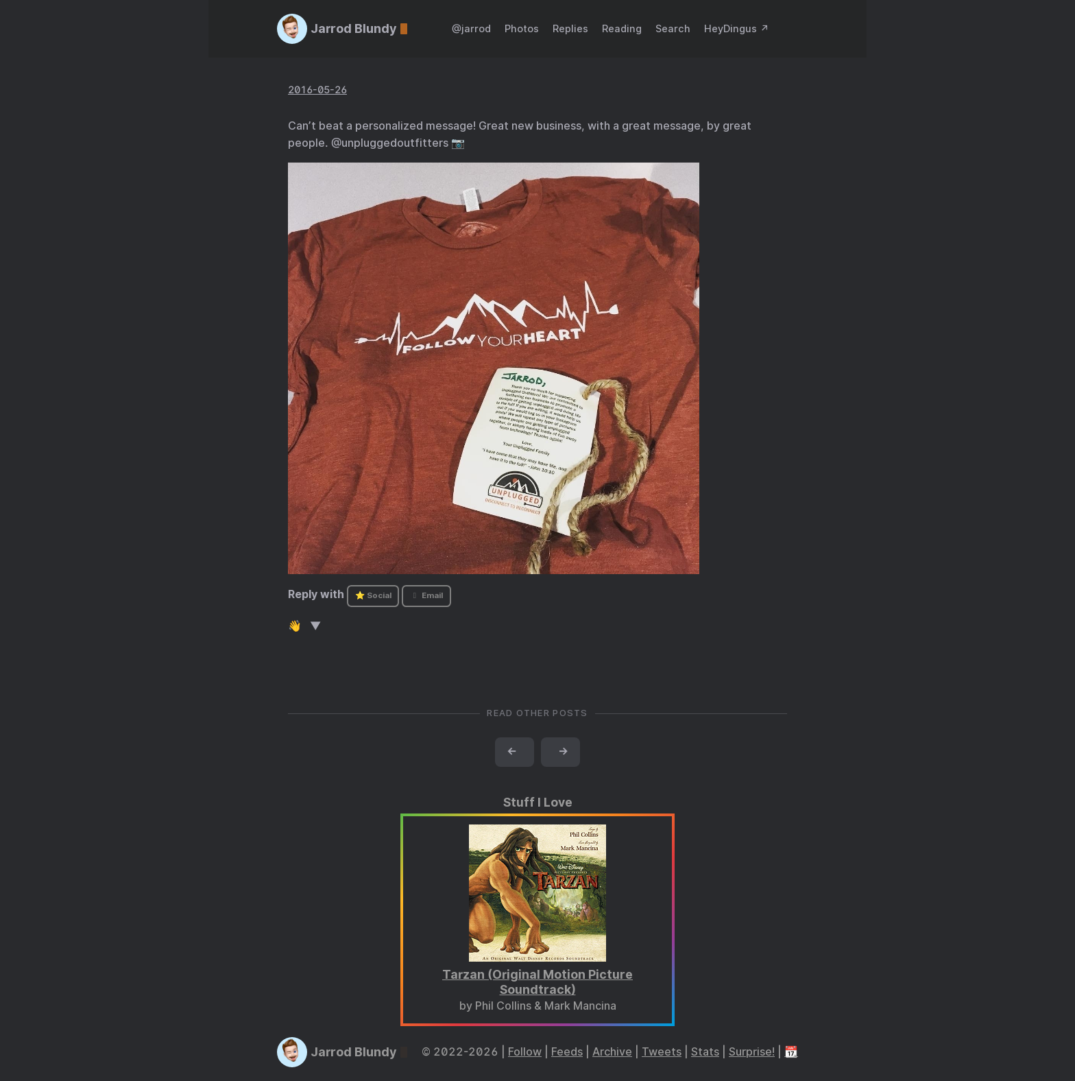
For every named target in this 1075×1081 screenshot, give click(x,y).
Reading (622, 28)
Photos (522, 28)
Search (672, 28)
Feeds (567, 1051)
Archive (612, 1051)
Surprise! (752, 1051)
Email (426, 595)
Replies (570, 28)
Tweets (661, 1051)
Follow (525, 1051)
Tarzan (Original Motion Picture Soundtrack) (537, 982)
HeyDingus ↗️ (736, 28)
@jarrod (471, 28)
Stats (705, 1051)
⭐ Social (373, 595)
